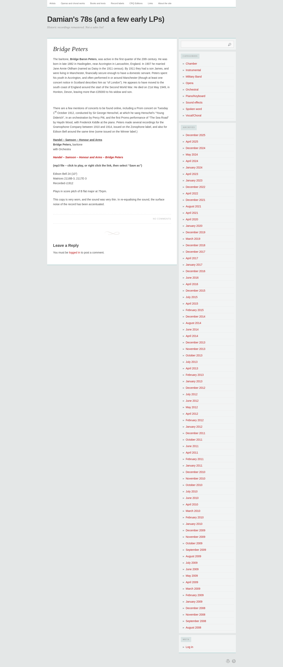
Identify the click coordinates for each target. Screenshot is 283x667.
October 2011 (194, 439)
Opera (189, 83)
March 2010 (193, 510)
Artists (53, 3)
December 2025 (195, 135)
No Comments (162, 219)
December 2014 (195, 316)
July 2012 (192, 394)
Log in (189, 647)
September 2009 (196, 549)
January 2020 (194, 225)
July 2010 (192, 491)
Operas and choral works (73, 3)
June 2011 (192, 446)
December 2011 (195, 433)
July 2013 (192, 361)
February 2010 (195, 517)
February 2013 (195, 374)
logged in (74, 252)
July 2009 (192, 562)
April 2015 (192, 303)
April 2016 (192, 284)
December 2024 (195, 148)
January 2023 (194, 180)
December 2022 (195, 186)
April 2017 (192, 258)
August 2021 (193, 206)
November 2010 (195, 478)
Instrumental (193, 70)
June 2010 (192, 498)
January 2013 (194, 381)
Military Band (194, 76)
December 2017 (195, 251)
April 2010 (192, 504)
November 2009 (195, 536)
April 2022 (192, 193)
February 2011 (195, 459)
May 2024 (192, 154)
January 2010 (194, 523)
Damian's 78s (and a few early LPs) (105, 19)
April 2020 (192, 219)
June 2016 (192, 277)
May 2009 (192, 575)
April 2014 (192, 336)
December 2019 (195, 232)
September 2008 (196, 621)
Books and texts (98, 3)
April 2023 (192, 174)
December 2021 (195, 199)
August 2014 (193, 323)
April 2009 (192, 582)
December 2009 (195, 530)
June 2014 (192, 329)
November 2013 (195, 348)
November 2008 (195, 614)
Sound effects (194, 102)
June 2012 (192, 400)
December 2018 (195, 245)
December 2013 (195, 342)
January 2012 (194, 426)
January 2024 (194, 167)
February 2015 (195, 310)
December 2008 (195, 608)
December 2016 (195, 271)
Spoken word (194, 109)
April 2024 (192, 161)
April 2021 (192, 212)
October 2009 (194, 543)
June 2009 (192, 569)
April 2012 (192, 413)
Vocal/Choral (193, 115)
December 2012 (195, 387)
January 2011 (194, 465)
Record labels (117, 3)
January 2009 (194, 601)
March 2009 (193, 588)
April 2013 (192, 368)
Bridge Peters (70, 48)
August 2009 (193, 556)
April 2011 (192, 452)
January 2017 (194, 264)
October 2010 (194, 485)
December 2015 (195, 290)
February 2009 (195, 595)
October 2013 (194, 355)
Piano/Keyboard (195, 96)
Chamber (191, 63)
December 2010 (195, 472)
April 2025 (192, 141)
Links (150, 3)
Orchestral (192, 89)
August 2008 (193, 627)
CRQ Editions (136, 3)
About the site (164, 3)
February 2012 (195, 420)
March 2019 (193, 238)
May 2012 (192, 407)
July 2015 (192, 297)
